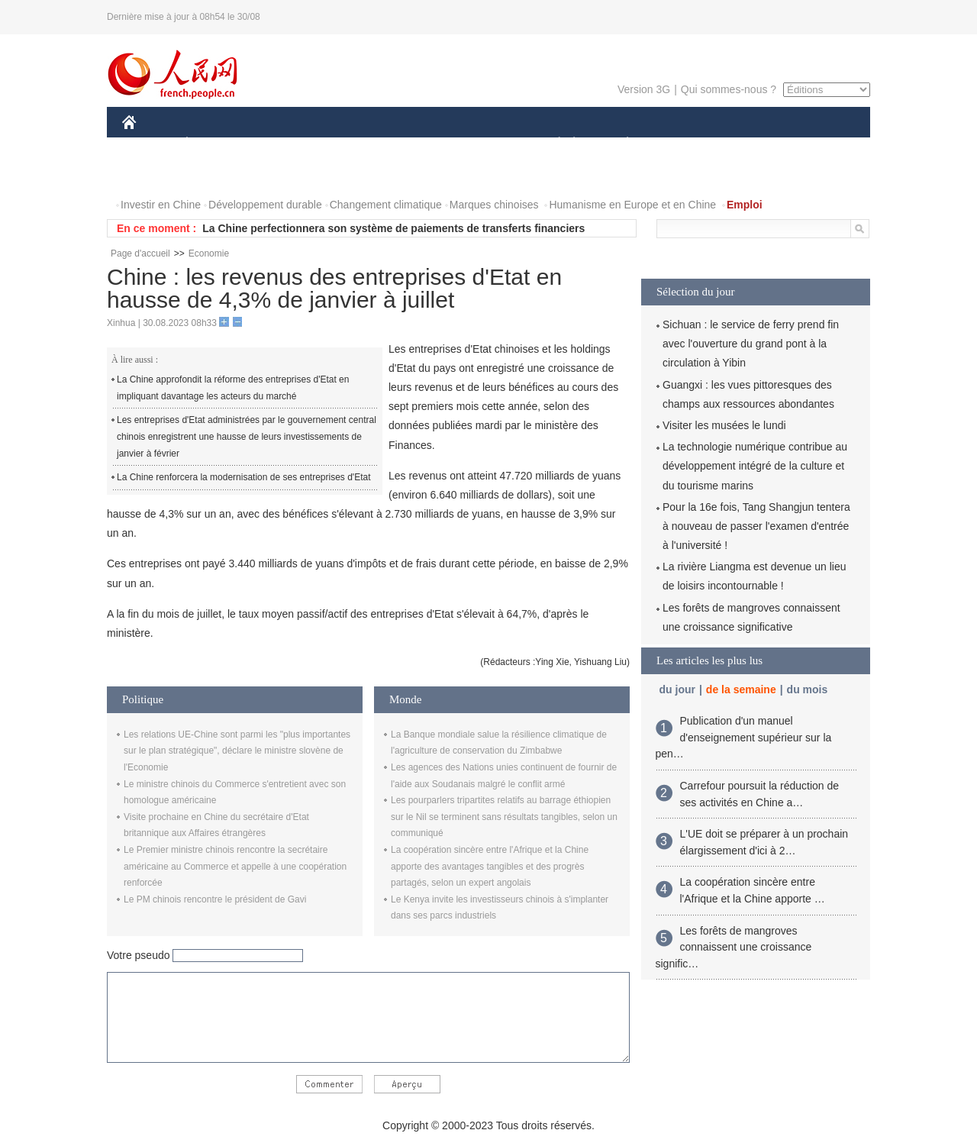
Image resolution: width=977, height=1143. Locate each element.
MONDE (284, 143)
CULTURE (483, 143)
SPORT (680, 143)
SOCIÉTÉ (552, 143)
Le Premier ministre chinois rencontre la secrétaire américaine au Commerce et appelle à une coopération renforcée (235, 866)
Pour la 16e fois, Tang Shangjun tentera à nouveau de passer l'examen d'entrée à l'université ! (756, 526)
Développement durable (265, 205)
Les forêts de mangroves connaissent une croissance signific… (734, 947)
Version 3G (643, 89)
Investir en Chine (161, 205)
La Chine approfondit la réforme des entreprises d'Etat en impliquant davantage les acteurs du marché (233, 388)
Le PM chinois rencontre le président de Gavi (215, 899)
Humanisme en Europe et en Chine (632, 205)
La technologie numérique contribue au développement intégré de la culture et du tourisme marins (755, 466)
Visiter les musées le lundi (724, 425)
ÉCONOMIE (214, 143)
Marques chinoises (494, 205)
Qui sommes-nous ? (728, 89)
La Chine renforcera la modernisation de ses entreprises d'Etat (243, 477)
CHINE (148, 143)
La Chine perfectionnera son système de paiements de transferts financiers (393, 228)
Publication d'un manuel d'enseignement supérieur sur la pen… (744, 737)
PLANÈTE (619, 143)
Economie (209, 253)
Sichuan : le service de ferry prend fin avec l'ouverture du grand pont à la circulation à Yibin (751, 343)
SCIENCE (415, 143)
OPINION (817, 143)
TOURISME (745, 143)
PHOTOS (153, 174)
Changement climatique (386, 205)
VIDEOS (214, 174)
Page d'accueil (140, 253)
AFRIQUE (348, 143)
